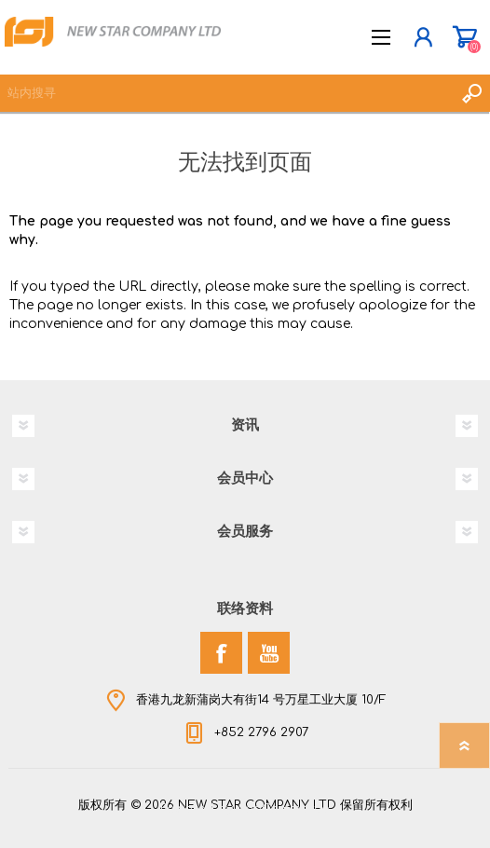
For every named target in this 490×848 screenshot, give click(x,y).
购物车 (464, 37)
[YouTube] (269, 653)
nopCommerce (283, 808)
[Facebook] (221, 653)
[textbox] (226, 93)
